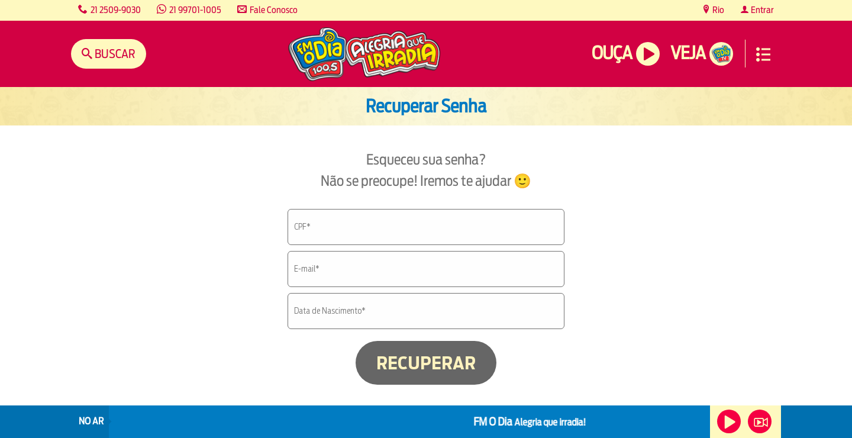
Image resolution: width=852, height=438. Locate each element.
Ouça (612, 53)
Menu (763, 54)
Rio (717, 10)
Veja (687, 53)
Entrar (761, 10)
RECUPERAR (426, 362)
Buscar (113, 53)
